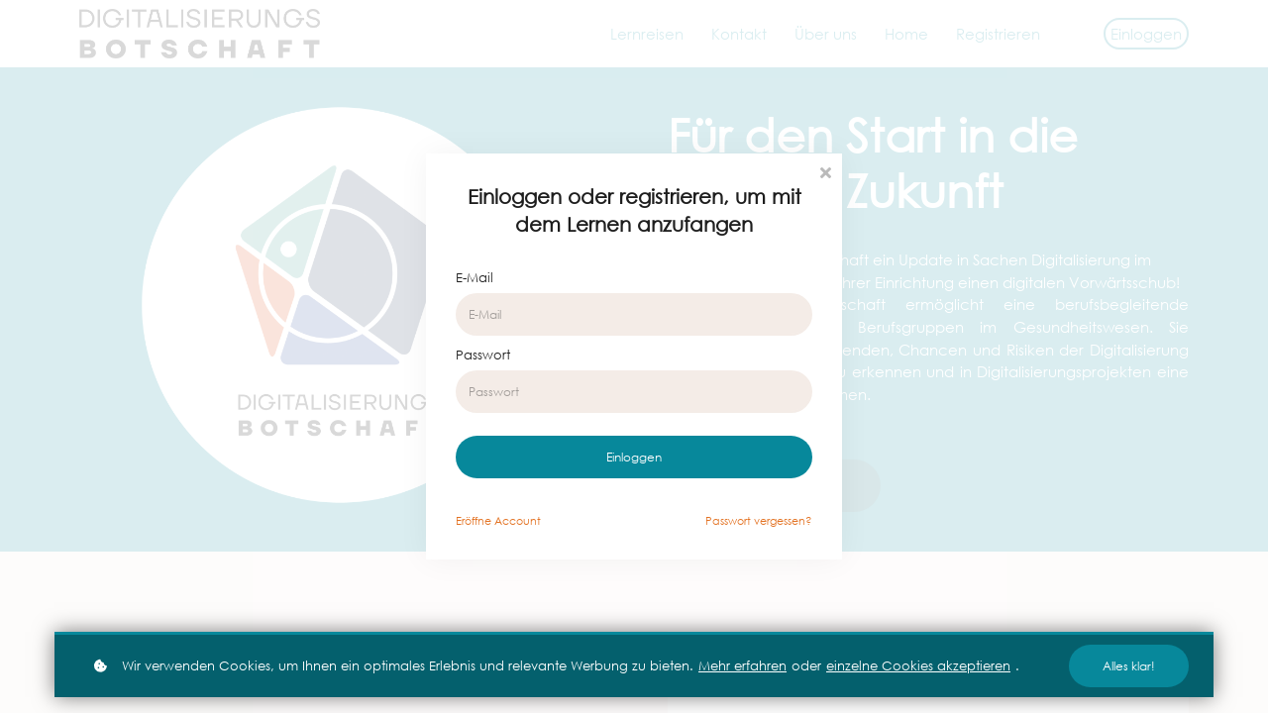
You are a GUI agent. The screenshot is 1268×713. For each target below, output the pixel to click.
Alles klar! (1129, 666)
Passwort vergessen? (758, 521)
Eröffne (498, 521)
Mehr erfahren (742, 666)
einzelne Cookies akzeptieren (918, 666)
